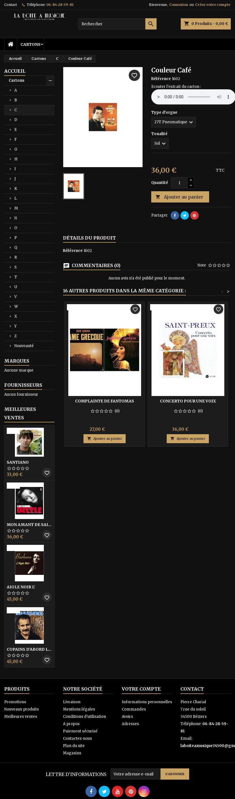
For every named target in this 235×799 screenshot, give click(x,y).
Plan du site (74, 745)
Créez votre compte (212, 5)
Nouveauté (24, 345)
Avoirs (127, 716)
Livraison (71, 702)
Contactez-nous (77, 738)
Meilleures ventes (20, 716)
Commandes (134, 709)
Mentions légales (79, 709)
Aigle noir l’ (21, 587)
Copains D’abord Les (29, 649)
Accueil (14, 71)
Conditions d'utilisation (84, 716)
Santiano (18, 462)
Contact (10, 5)
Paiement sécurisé (80, 731)
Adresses (130, 723)
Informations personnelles (147, 702)
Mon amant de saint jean (29, 524)
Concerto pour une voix (188, 401)
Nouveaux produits (21, 709)
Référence (161, 78)
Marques (16, 361)
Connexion (178, 5)
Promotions (15, 702)
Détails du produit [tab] (89, 238)
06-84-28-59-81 (59, 5)
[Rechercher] (117, 23)
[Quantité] (179, 182)
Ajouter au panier (179, 197)
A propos (71, 723)
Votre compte (141, 689)
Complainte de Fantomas (104, 401)
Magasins (72, 753)
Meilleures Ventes (20, 413)
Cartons (30, 44)
